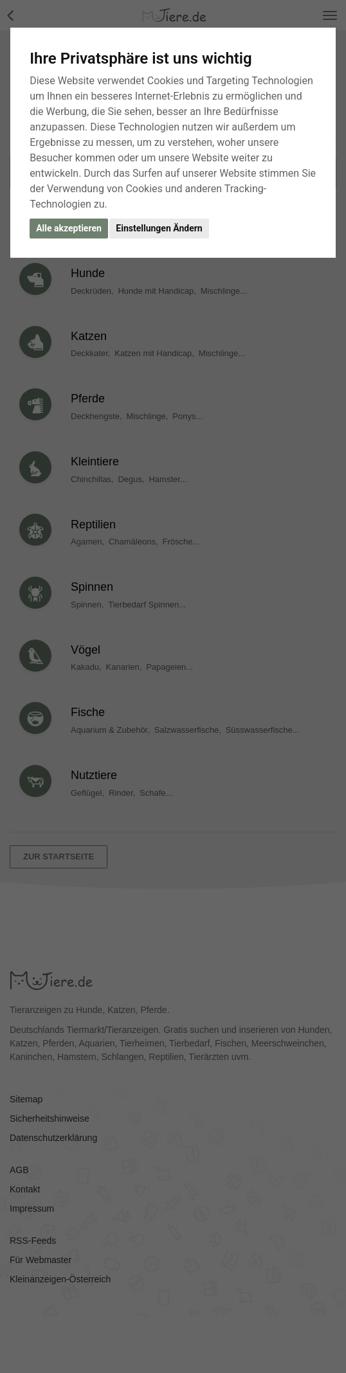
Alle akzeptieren (69, 228)
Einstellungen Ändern (159, 228)
